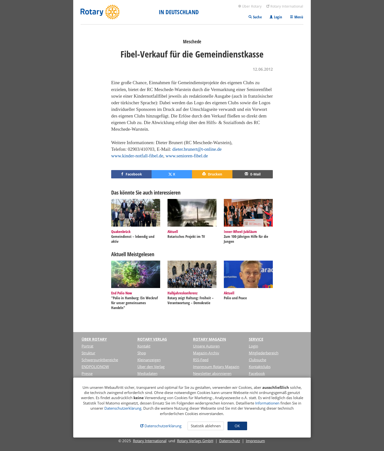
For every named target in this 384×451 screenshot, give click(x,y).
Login (253, 346)
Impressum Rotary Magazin (216, 366)
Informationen (267, 403)
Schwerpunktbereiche (100, 359)
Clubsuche (257, 359)
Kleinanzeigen (149, 359)
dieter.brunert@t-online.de (197, 149)
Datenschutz (229, 440)
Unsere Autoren (206, 346)
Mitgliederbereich (263, 352)
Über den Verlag (151, 366)
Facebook (257, 373)
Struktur (88, 352)
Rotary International (284, 6)
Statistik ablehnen (206, 425)
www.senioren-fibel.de (187, 155)
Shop (141, 352)
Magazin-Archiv (206, 352)
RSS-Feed (200, 359)
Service (256, 339)
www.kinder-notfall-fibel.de (137, 155)
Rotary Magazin (209, 339)
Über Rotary (250, 6)
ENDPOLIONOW (95, 366)
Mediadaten (147, 373)
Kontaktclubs (260, 366)
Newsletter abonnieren (212, 373)
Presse (87, 373)
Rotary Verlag (152, 339)
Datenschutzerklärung (122, 408)
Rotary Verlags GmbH (195, 440)
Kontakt (143, 346)
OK (237, 425)
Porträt (87, 346)
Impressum (255, 440)
